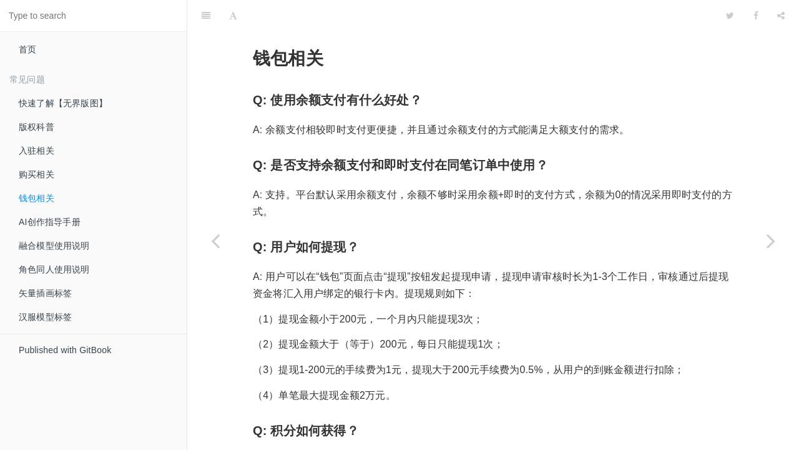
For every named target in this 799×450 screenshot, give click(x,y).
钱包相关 (36, 198)
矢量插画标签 (45, 293)
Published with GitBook (65, 350)
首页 (27, 49)
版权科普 (36, 127)
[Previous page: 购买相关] (215, 240)
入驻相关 (36, 151)
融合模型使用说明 (54, 246)
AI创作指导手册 (50, 222)
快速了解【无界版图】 (63, 103)
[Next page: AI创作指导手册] (771, 240)
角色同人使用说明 (54, 269)
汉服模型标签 (45, 317)
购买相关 (36, 174)
